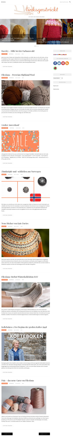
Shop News (5, 36)
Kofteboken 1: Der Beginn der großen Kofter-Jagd (24, 327)
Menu (4, 2)
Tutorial (4, 54)
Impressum (55, 85)
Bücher (4, 226)
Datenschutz (56, 89)
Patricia (11, 54)
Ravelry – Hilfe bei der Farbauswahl (17, 51)
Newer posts (43, 433)
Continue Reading (7, 66)
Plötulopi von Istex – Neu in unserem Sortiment (53, 42)
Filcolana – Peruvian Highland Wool (18, 74)
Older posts (7, 433)
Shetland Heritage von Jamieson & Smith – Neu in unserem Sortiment (18, 39)
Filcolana (4, 77)
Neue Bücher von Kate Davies (14, 223)
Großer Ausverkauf (10, 125)
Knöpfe (4, 174)
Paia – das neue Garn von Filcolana (17, 380)
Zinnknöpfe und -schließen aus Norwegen (21, 171)
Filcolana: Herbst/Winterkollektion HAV (19, 276)
